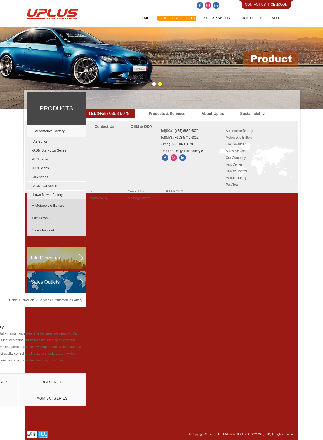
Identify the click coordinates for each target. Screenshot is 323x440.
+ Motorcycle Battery (48, 205)
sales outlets (45, 282)
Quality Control (236, 171)
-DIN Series (40, 168)
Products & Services (36, 300)
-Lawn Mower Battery (47, 195)
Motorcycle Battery (239, 137)
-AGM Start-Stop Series (49, 150)
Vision (92, 191)
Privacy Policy (98, 198)
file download (46, 258)
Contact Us (255, 4)
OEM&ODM (279, 4)
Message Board (139, 198)
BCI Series (52, 382)
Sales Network (43, 230)
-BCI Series (40, 159)
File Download (43, 218)
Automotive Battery (68, 300)
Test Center (234, 164)
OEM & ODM (174, 191)
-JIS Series (40, 177)
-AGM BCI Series (44, 186)
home (13, 300)
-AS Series (40, 141)
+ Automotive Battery (48, 131)
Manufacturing (236, 178)
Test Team (233, 184)
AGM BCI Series (52, 398)
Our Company (236, 158)
